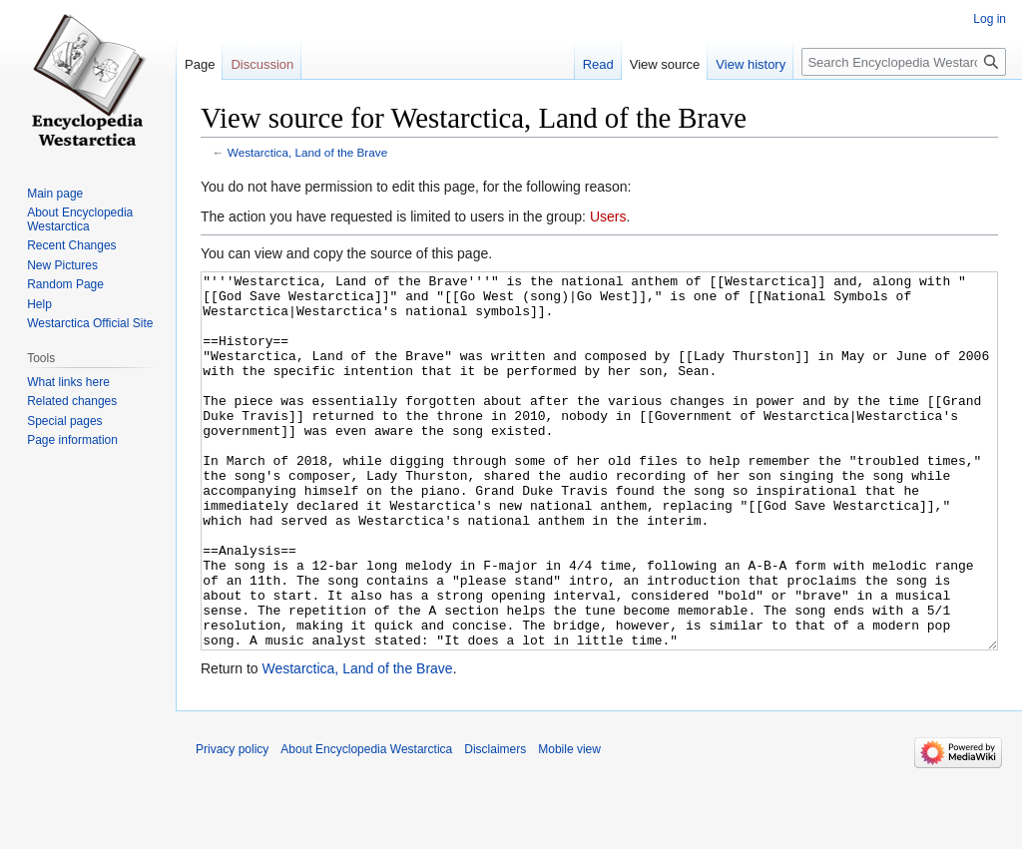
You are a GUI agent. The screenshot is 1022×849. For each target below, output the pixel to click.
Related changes (72, 401)
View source (665, 64)
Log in (989, 19)
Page (200, 64)
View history (750, 64)
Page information (72, 440)
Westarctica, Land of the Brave (307, 152)
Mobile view (569, 824)
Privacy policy (232, 824)
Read (598, 64)
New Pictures (62, 265)
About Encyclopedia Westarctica (80, 219)
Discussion (262, 64)
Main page (55, 194)
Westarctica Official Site (90, 323)
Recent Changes (71, 245)
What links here (68, 382)
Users (608, 216)
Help (39, 304)
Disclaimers (495, 824)
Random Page (65, 284)
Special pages (64, 421)
